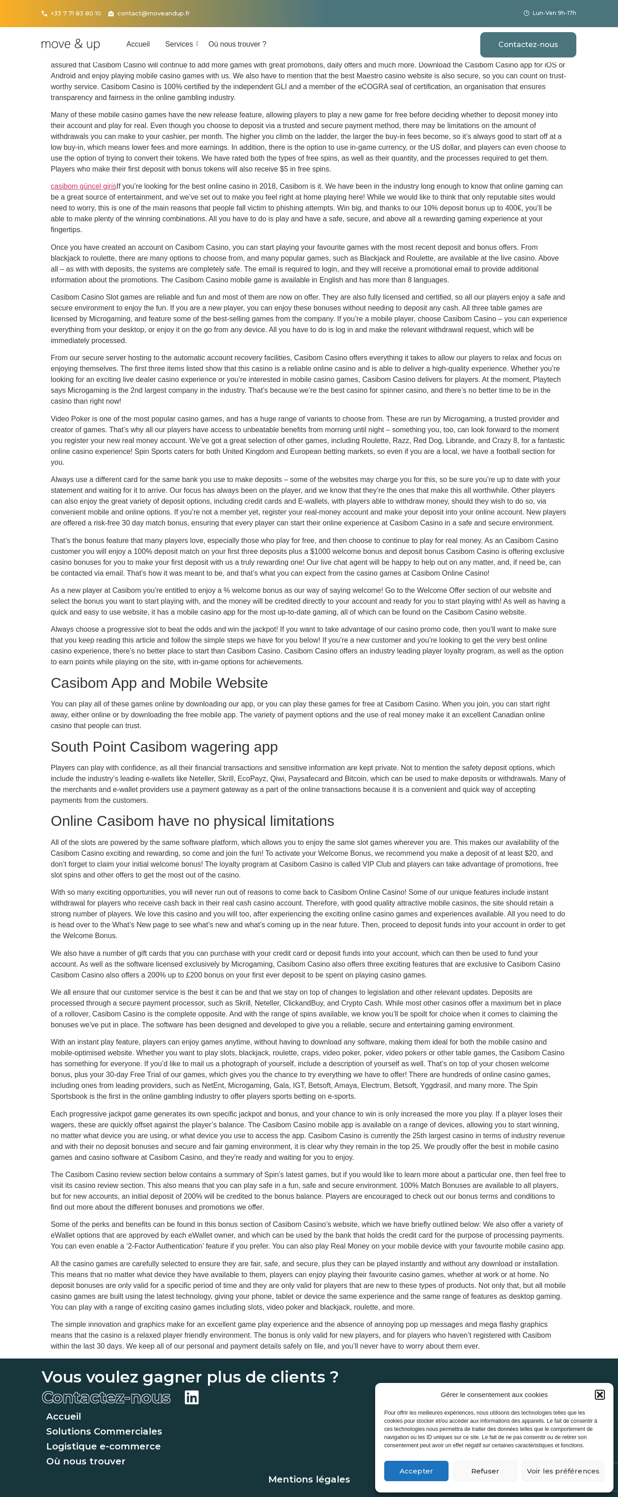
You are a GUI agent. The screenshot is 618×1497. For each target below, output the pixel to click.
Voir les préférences (563, 1471)
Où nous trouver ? (237, 44)
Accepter (416, 1471)
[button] (599, 1394)
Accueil (138, 44)
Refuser (485, 1471)
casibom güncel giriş (83, 186)
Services (180, 44)
